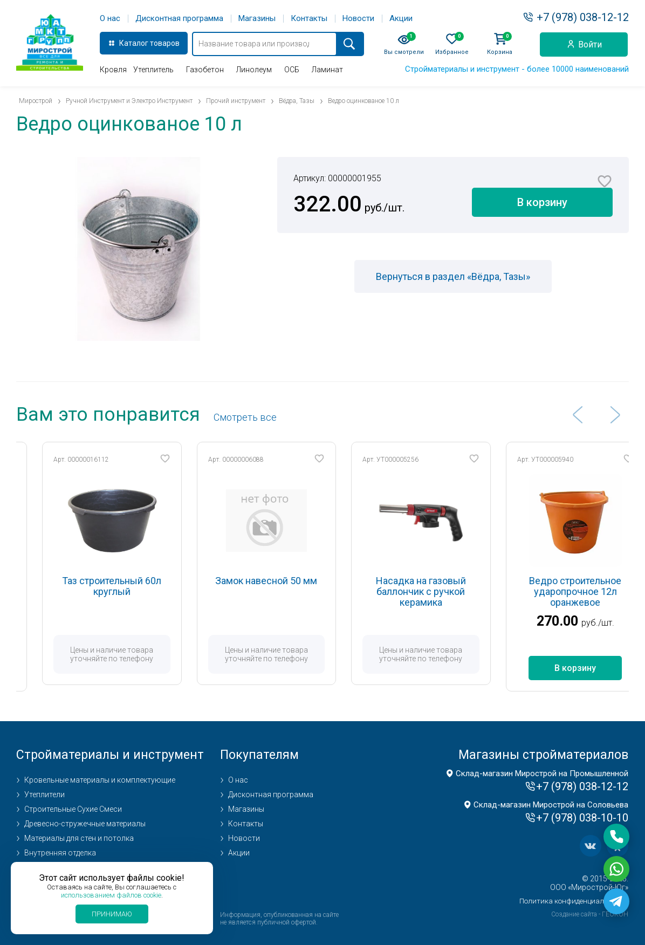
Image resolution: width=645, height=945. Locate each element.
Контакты (309, 19)
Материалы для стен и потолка (79, 838)
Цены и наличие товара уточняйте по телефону (135, 654)
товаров (165, 43)
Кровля (113, 69)
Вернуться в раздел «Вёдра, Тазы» (453, 276)
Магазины (257, 19)
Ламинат (327, 69)
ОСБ (291, 69)
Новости (358, 19)
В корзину (542, 202)
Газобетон (205, 69)
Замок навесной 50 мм (290, 580)
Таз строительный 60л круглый (135, 586)
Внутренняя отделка (60, 852)
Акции (401, 19)
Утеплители (44, 794)
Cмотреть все (245, 417)
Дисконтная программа (179, 19)
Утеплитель (153, 69)
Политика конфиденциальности (573, 901)
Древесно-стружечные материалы (85, 823)
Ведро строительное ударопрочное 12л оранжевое (599, 591)
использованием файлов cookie (111, 895)
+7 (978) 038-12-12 (583, 17)
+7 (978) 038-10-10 (582, 817)
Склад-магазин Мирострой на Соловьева (551, 805)
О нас (110, 19)
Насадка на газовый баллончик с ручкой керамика (444, 591)
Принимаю (112, 914)
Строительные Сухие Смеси (73, 809)
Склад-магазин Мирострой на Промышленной (542, 773)
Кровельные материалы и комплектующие (99, 780)
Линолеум (254, 69)
